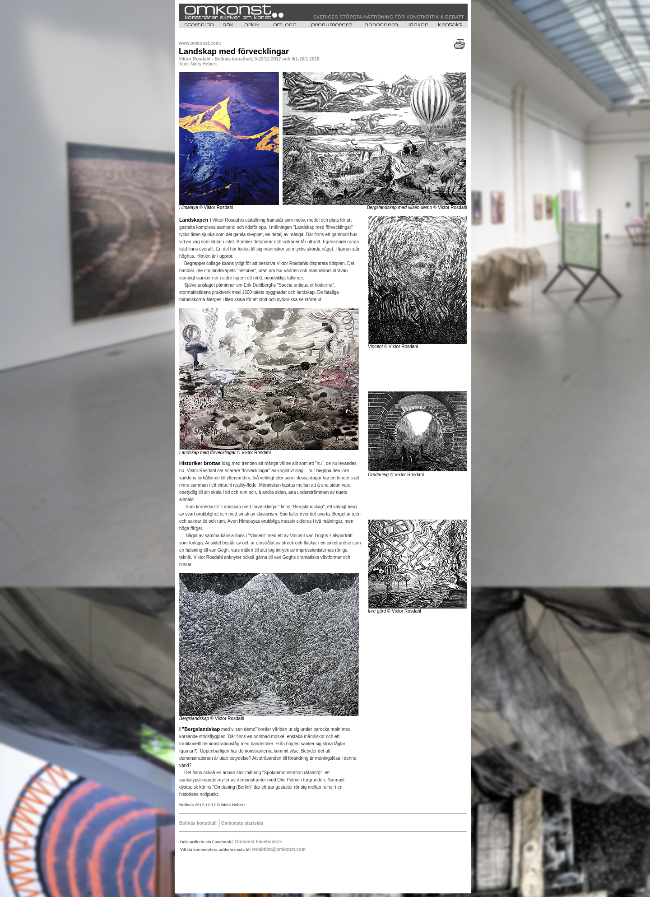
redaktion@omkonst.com (278, 849)
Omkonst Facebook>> (258, 841)
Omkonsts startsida (241, 823)
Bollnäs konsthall (198, 823)
